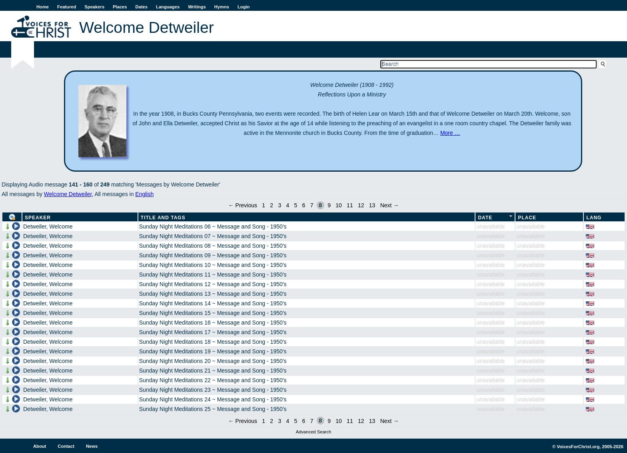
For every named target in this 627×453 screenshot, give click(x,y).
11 (350, 205)
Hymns (221, 6)
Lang (593, 217)
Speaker (38, 217)
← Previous (242, 205)
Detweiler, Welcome (47, 226)
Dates (142, 6)
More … (450, 133)
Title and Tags (163, 217)
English (144, 194)
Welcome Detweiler (68, 194)
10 (338, 205)
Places (120, 6)
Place (527, 217)
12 (361, 205)
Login (244, 6)
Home (42, 6)
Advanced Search (313, 431)
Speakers (94, 6)
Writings (197, 6)
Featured (66, 6)
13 (372, 205)
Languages (168, 6)
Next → (389, 205)
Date (485, 217)
